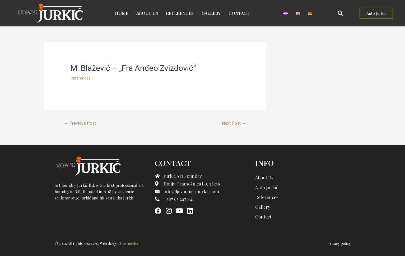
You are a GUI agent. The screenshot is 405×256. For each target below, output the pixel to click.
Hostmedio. (129, 243)
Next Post (234, 123)
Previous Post (80, 123)
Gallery (211, 13)
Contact (239, 13)
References (180, 13)
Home (121, 13)
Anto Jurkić (266, 187)
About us (147, 13)
